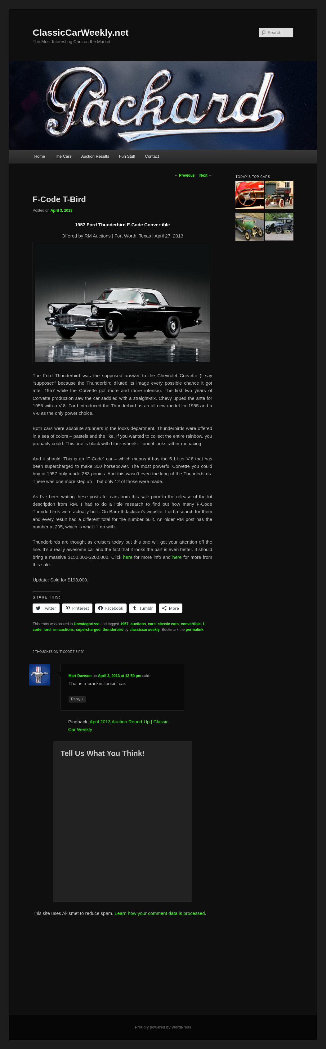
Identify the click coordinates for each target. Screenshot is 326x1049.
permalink (194, 629)
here (127, 557)
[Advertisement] (163, 968)
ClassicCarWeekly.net (80, 32)
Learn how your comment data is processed (160, 913)
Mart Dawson (80, 676)
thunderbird (113, 629)
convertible (191, 624)
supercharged (88, 629)
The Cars (63, 156)
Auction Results (95, 156)
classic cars (168, 624)
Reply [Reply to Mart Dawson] (77, 699)
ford (47, 629)
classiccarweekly (144, 629)
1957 (124, 624)
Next (205, 175)
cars (152, 624)
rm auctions (63, 629)
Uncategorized (87, 624)
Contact (152, 156)
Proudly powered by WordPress (163, 1027)
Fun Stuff (127, 156)
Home (39, 156)
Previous (184, 175)
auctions (138, 624)
